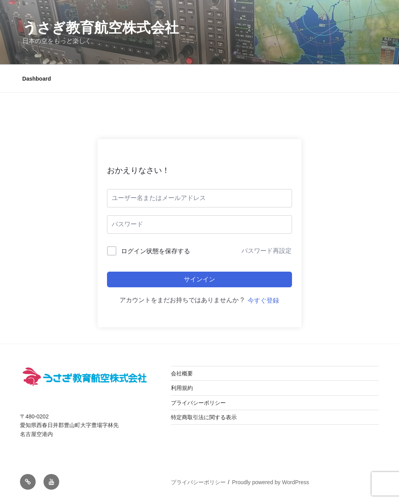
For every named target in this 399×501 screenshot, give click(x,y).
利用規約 (182, 388)
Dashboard (36, 79)
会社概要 (182, 373)
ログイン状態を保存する (155, 251)
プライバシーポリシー (198, 403)
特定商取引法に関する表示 (204, 417)
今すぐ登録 (263, 300)
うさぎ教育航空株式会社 (100, 28)
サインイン (199, 279)
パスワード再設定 (266, 250)
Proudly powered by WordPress (270, 482)
